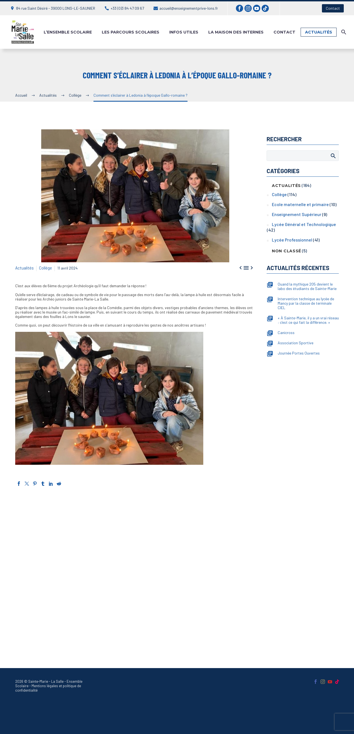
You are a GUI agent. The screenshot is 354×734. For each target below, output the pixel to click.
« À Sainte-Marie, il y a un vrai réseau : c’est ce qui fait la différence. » (308, 320)
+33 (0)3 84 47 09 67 (127, 8)
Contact (333, 8)
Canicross (286, 332)
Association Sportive (295, 343)
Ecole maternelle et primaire (300, 204)
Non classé (286, 250)
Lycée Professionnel (292, 239)
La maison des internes (236, 32)
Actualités (318, 32)
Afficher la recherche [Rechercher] (333, 155)
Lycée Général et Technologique (304, 224)
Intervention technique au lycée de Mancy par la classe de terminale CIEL (306, 303)
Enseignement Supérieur (296, 214)
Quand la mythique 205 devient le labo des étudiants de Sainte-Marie (307, 286)
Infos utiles (183, 32)
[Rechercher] (343, 32)
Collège (44, 267)
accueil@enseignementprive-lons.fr (188, 8)
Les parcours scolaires (130, 32)
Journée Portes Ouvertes (299, 353)
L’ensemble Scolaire (68, 32)
